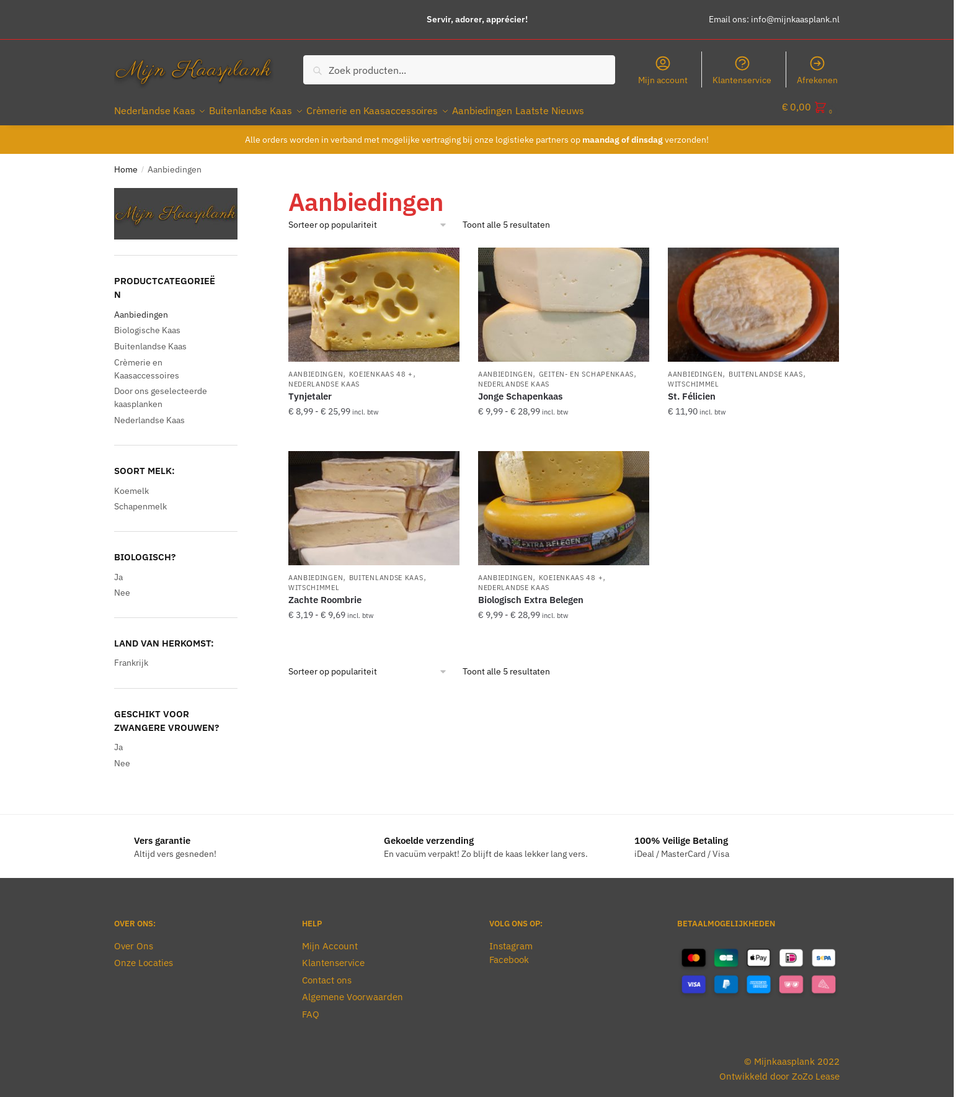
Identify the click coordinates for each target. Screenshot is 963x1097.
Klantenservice (741, 70)
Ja (118, 569)
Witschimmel (693, 376)
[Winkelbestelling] (368, 217)
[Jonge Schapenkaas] (563, 297)
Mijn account (663, 70)
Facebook (509, 952)
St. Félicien (692, 389)
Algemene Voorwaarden (352, 989)
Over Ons (133, 938)
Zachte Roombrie (325, 592)
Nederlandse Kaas (324, 376)
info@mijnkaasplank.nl (795, 19)
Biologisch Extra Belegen (531, 592)
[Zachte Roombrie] (373, 501)
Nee (122, 585)
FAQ (310, 1007)
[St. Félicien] (753, 297)
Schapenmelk (140, 498)
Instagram (511, 938)
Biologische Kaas (147, 322)
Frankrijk (131, 655)
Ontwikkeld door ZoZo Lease (779, 1069)
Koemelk (131, 483)
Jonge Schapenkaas (520, 389)
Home (126, 162)
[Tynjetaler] (373, 297)
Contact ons (327, 972)
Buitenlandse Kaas (766, 366)
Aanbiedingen (315, 366)
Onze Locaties (143, 955)
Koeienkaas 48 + (381, 366)
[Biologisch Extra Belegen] (563, 501)
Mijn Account (330, 938)
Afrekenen (817, 70)
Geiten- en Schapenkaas (586, 366)
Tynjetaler (310, 389)
